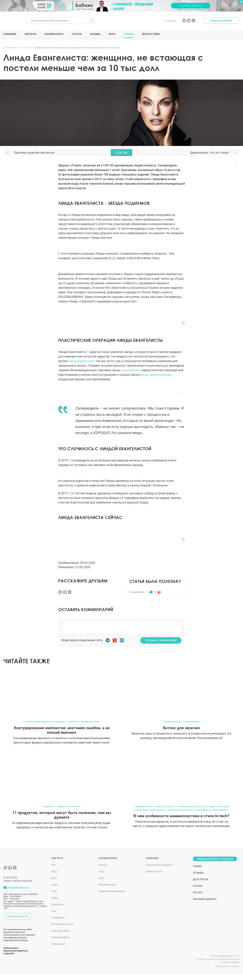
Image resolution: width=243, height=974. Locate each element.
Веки (54, 878)
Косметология (154, 871)
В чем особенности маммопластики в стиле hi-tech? (181, 816)
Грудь (54, 884)
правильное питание (69, 806)
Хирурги (30, 34)
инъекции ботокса (82, 361)
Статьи (128, 34)
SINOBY (236, 966)
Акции (197, 866)
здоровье (60, 721)
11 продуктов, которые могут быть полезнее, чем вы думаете (61, 815)
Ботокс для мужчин (181, 728)
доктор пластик (165, 806)
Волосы (103, 865)
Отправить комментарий (160, 640)
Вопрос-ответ (151, 34)
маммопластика (90, 721)
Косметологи (54, 34)
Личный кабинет (204, 899)
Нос (53, 865)
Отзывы (95, 34)
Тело (53, 891)
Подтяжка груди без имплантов (34, 152)
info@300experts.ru (18, 887)
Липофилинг (58, 917)
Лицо (54, 871)
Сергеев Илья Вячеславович (212, 810)
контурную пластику (157, 374)
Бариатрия (57, 904)
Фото (112, 34)
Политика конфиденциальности (224, 956)
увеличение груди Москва (150, 810)
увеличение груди (219, 806)
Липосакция (58, 944)
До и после (200, 879)
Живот (55, 897)
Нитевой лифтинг (60, 937)
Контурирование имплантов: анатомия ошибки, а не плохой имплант (62, 730)
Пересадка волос (60, 930)
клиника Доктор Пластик (192, 806)
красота (73, 721)
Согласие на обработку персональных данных (218, 959)
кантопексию (130, 370)
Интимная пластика (62, 924)
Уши (53, 911)
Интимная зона (107, 884)
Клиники (10, 34)
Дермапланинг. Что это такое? (209, 152)
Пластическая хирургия (159, 865)
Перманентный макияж (112, 891)
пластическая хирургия (38, 721)
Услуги (76, 34)
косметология (191, 721)
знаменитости (172, 721)
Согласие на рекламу (230, 962)
